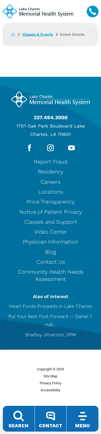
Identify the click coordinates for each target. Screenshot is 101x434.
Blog (50, 252)
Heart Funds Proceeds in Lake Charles (50, 306)
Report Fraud (50, 161)
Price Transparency (51, 201)
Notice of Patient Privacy (50, 212)
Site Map (50, 376)
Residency (50, 171)
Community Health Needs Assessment (50, 275)
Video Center (50, 232)
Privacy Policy (50, 383)
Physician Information (50, 242)
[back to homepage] (16, 34)
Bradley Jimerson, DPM (50, 334)
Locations (50, 192)
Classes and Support (50, 222)
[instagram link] (50, 147)
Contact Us (50, 262)
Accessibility (50, 390)
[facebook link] (29, 147)
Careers (50, 182)
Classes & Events (41, 34)
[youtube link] (71, 147)
